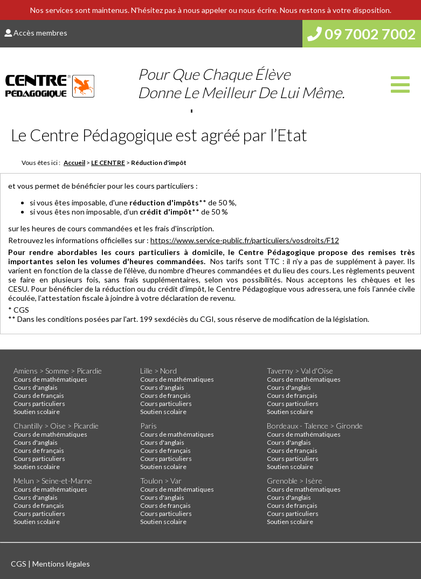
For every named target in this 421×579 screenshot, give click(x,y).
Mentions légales (61, 563)
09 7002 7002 (361, 34)
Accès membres (35, 32)
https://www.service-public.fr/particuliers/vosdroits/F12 (244, 240)
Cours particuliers (39, 403)
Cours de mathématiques (50, 379)
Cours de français (38, 395)
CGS (19, 563)
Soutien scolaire (36, 412)
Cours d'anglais (35, 387)
